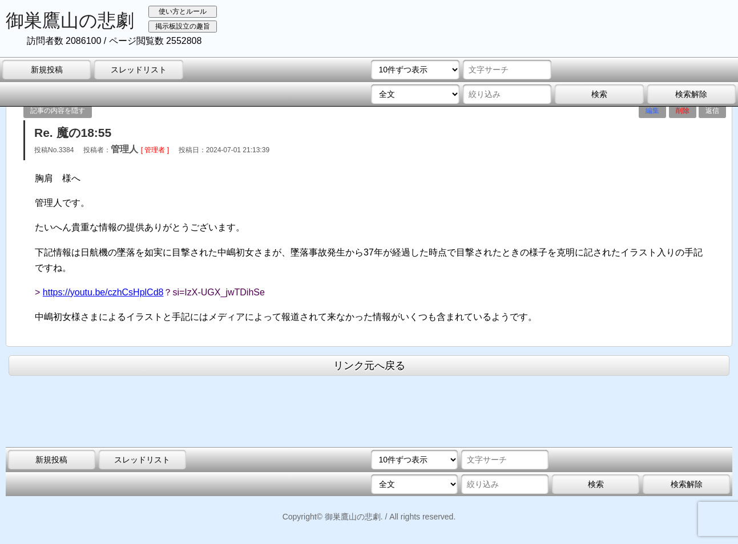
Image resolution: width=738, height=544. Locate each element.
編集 (652, 111)
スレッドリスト (139, 69)
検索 (599, 94)
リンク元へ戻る (369, 365)
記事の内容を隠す (57, 111)
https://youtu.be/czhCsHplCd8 (103, 292)
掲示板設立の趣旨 (182, 26)
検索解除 (691, 94)
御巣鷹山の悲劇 (70, 20)
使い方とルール (183, 11)
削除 (682, 111)
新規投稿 (47, 69)
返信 (712, 111)
